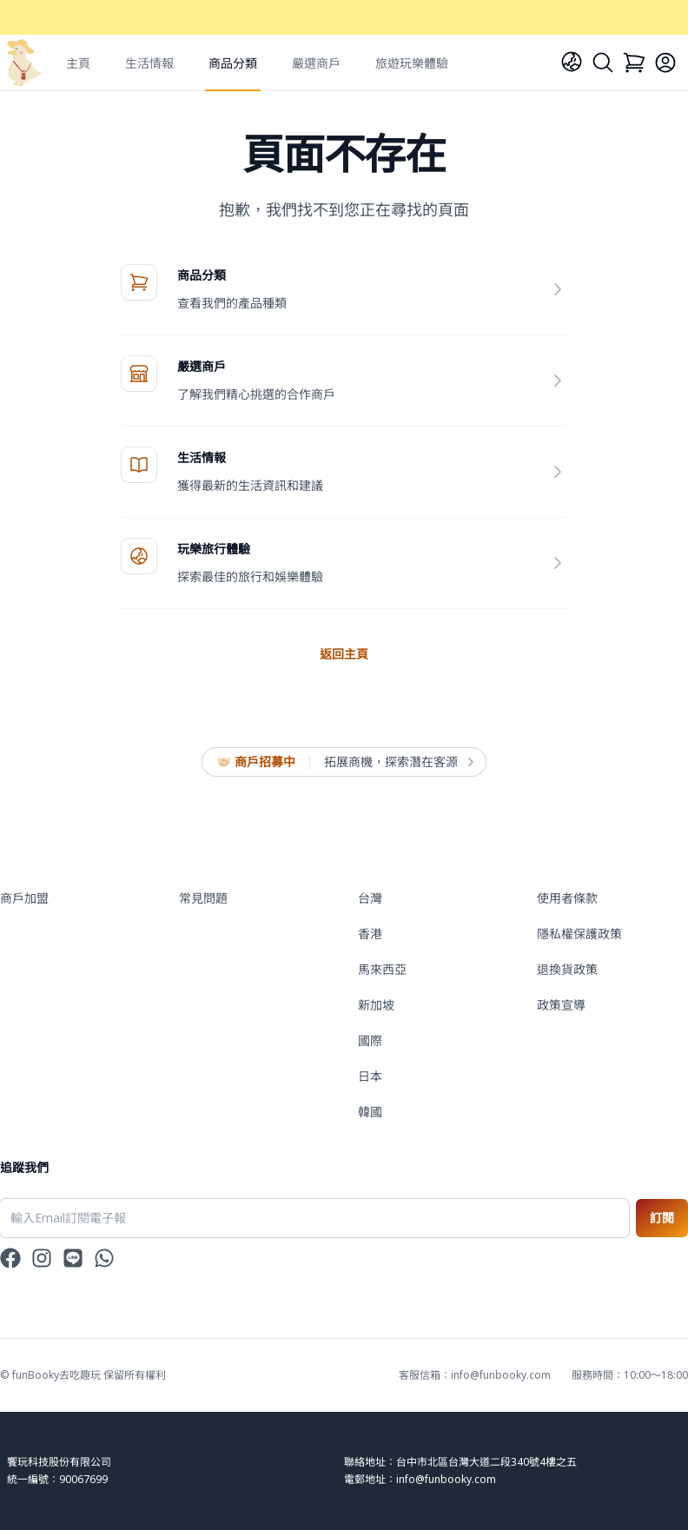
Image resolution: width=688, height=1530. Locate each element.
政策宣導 (561, 1005)
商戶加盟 (24, 898)
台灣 (370, 898)
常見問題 (203, 898)
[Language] (571, 61)
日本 (370, 1076)
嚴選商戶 (316, 63)
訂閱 (662, 1217)
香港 (370, 933)
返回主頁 (344, 654)
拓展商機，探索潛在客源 (398, 762)
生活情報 (149, 63)
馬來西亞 (382, 969)
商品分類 (232, 63)
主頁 (78, 63)
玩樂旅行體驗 (213, 548)
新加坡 (376, 1005)
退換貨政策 (567, 969)
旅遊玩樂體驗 (411, 63)
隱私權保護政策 (579, 933)
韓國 (370, 1111)
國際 (370, 1040)
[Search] (603, 62)
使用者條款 (567, 898)
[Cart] (634, 62)
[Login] (665, 62)
